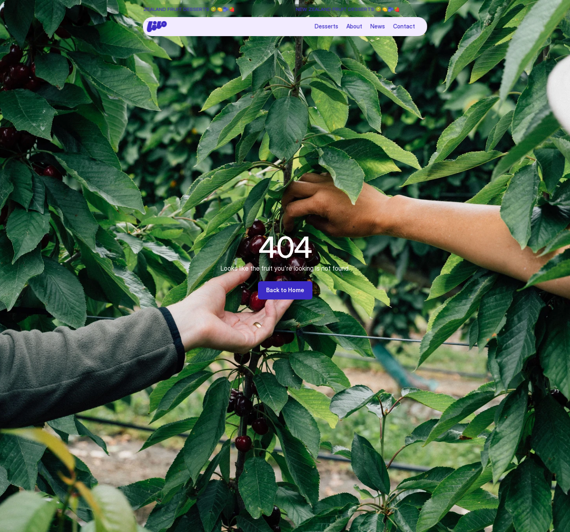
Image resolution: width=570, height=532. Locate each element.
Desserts (326, 26)
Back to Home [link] (285, 289)
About (354, 26)
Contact (404, 26)
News (378, 26)
